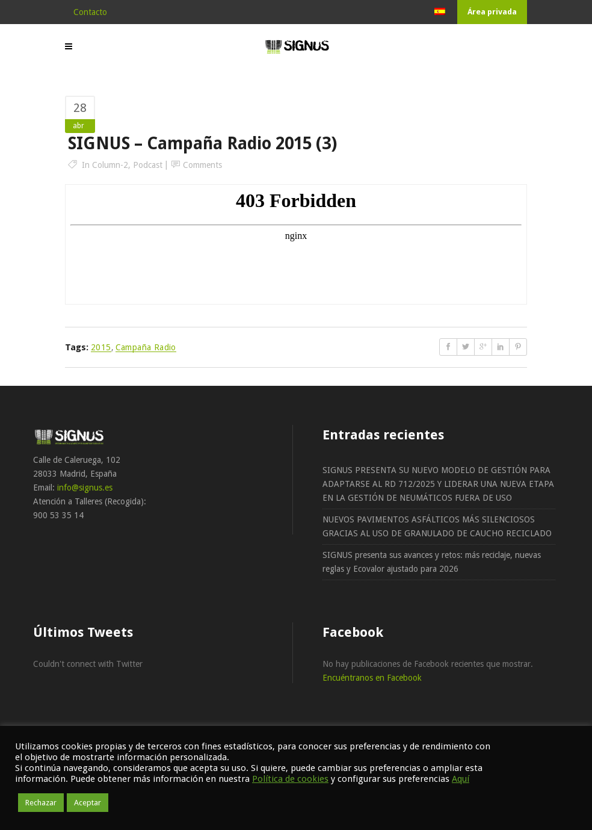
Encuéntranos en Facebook (372, 678)
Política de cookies (290, 778)
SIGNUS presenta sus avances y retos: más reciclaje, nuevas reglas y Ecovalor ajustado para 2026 (431, 562)
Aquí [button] (460, 778)
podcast (147, 165)
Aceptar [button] (87, 802)
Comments (202, 165)
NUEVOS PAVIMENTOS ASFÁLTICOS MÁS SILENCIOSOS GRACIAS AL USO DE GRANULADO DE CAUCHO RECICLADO (437, 526)
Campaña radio (146, 347)
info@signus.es (85, 487)
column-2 (110, 165)
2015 (101, 347)
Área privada (492, 11)
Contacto (90, 12)
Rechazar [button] (41, 802)
